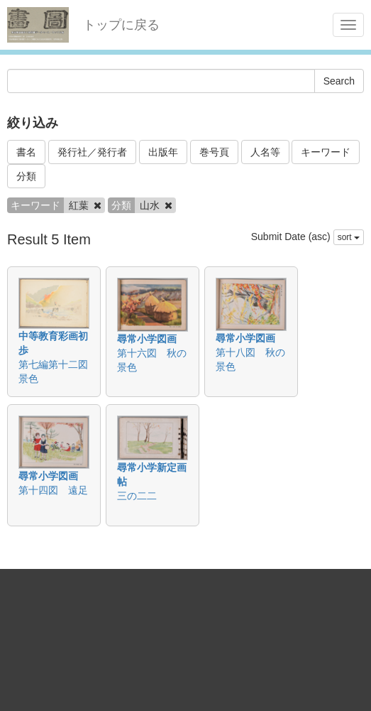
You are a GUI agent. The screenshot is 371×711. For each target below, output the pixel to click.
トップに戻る (121, 25)
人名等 (265, 152)
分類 (26, 176)
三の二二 (137, 495)
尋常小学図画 (147, 338)
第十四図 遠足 (53, 490)
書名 (26, 152)
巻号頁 (214, 152)
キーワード (325, 152)
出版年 (163, 152)
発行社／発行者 (92, 152)
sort (349, 237)
